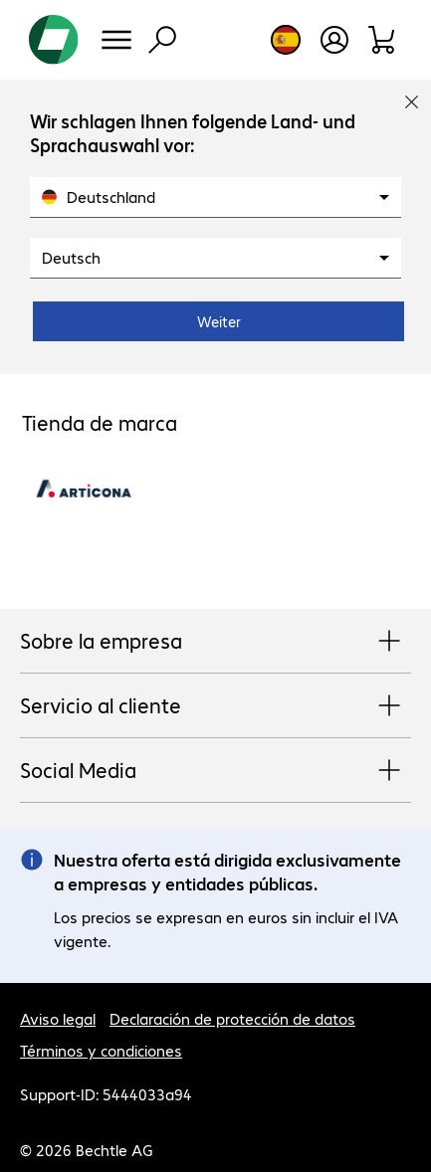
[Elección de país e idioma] (286, 40)
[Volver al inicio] (54, 40)
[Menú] (116, 40)
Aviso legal (58, 1018)
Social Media (215, 771)
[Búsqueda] (162, 40)
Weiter (219, 321)
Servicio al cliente (215, 706)
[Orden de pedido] (382, 40)
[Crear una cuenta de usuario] (334, 40)
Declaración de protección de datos (232, 1018)
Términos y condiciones (101, 1050)
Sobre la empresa (215, 642)
